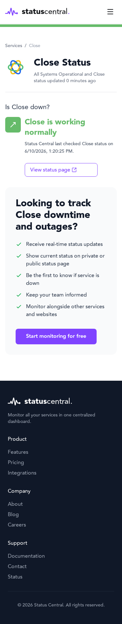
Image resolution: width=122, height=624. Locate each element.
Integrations (22, 473)
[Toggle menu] (110, 11)
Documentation (26, 556)
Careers (17, 525)
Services (13, 46)
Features (18, 452)
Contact (17, 566)
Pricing (16, 462)
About (15, 504)
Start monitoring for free (56, 336)
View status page (53, 170)
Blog (13, 514)
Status (15, 577)
